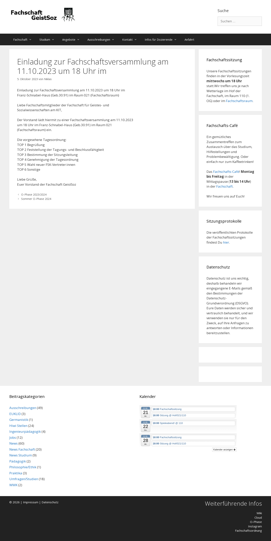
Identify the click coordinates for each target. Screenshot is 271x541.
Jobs (12, 437)
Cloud (258, 517)
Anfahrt (189, 39)
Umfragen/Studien (23, 479)
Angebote (73, 39)
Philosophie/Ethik (22, 467)
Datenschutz (50, 502)
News (13, 443)
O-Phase (256, 522)
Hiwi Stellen (18, 425)
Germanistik (18, 419)
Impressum (30, 502)
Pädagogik (17, 461)
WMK (13, 485)
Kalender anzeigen (224, 449)
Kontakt (131, 39)
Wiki (259, 513)
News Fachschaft (22, 449)
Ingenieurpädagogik (25, 431)
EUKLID (15, 414)
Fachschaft (24, 39)
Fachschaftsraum (239, 101)
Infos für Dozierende (163, 39)
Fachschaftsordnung (248, 530)
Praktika (15, 473)
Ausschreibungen (102, 39)
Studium (48, 39)
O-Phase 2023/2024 (33, 194)
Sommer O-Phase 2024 (36, 199)
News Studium (20, 455)
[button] (31, 39)
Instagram (255, 526)
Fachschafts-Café (226, 171)
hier (226, 242)
